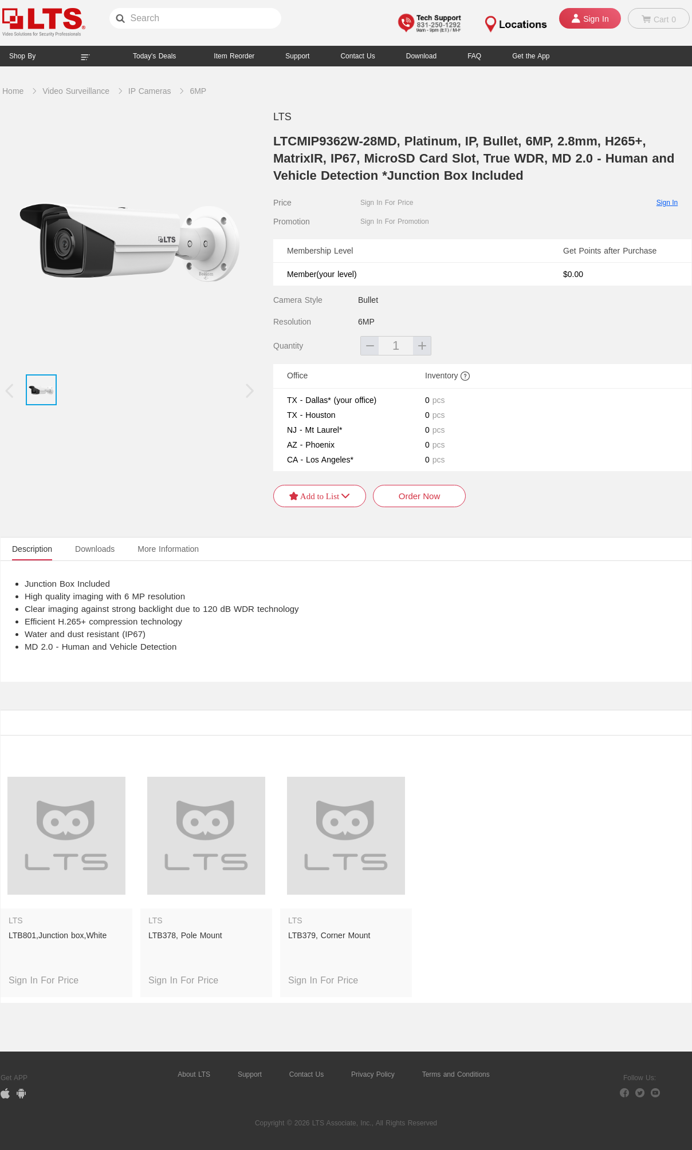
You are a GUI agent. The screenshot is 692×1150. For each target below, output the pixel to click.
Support (297, 56)
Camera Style (298, 300)
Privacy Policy (373, 1074)
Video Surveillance (75, 91)
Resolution (292, 321)
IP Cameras (149, 91)
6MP (198, 91)
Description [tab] (32, 549)
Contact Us (306, 1074)
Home (12, 91)
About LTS (194, 1074)
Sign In (667, 203)
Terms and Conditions (456, 1074)
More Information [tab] (168, 549)
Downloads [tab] (95, 549)
